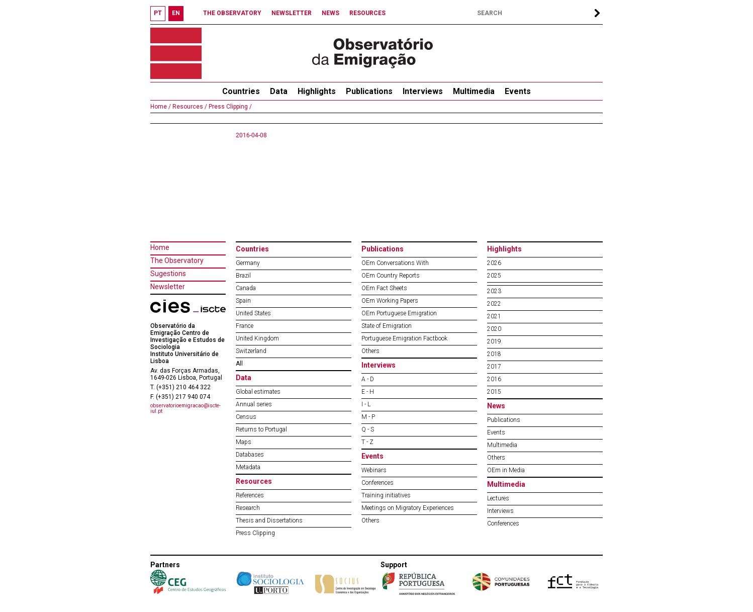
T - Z (367, 442)
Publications (369, 91)
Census (246, 416)
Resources (254, 481)
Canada (246, 288)
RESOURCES (367, 13)
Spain (243, 300)
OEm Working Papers (389, 300)
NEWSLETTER (291, 13)
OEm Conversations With (395, 263)
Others (370, 351)
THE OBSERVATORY (232, 13)
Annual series (254, 404)
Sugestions (168, 274)
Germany (248, 263)
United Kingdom (257, 338)
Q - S (367, 429)
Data (279, 91)
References (250, 495)
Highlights (317, 91)
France (244, 325)
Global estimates (258, 391)
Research (248, 507)
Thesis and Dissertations (269, 520)
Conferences (377, 482)
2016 (494, 379)
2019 (494, 341)
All (239, 363)
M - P (368, 416)
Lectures (498, 498)
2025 (494, 275)
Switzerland (251, 351)
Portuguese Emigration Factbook (404, 338)
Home (159, 247)
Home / (160, 106)
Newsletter (167, 287)
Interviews (423, 91)
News (496, 406)
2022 (494, 303)
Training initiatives (386, 495)
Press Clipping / (229, 106)
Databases (250, 454)
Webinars (374, 470)
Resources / (189, 106)
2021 (494, 316)
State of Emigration (386, 325)
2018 (494, 354)
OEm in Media (506, 470)
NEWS (330, 13)
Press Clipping (255, 533)
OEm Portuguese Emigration (399, 313)
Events (518, 91)
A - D (367, 379)
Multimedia (474, 91)
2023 (494, 291)
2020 (494, 328)
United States (253, 313)
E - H (367, 391)
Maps (243, 442)
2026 (494, 263)
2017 (494, 366)
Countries (252, 249)
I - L (365, 404)
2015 (494, 391)
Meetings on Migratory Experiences (407, 507)
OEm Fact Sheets (384, 288)
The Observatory (177, 260)
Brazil (243, 275)
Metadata (248, 467)
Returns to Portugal (261, 429)
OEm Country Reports (390, 275)
